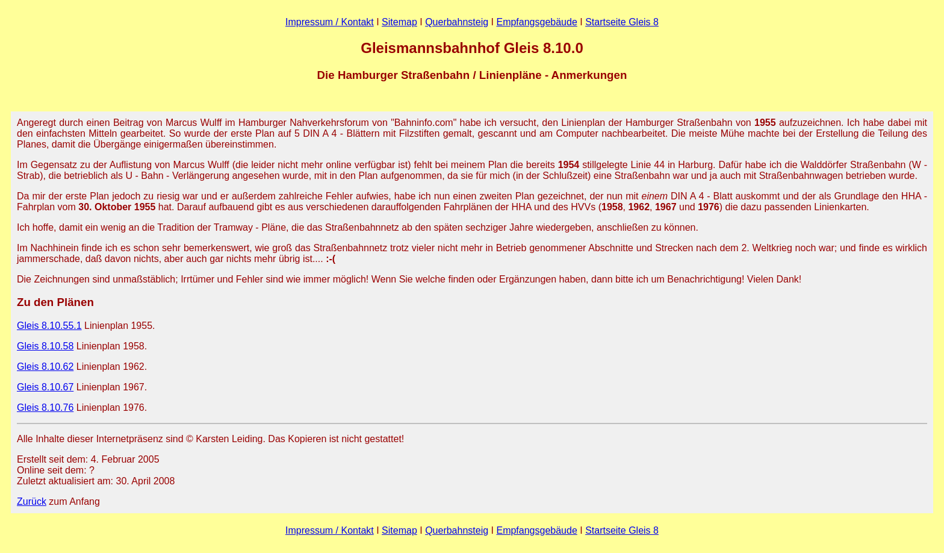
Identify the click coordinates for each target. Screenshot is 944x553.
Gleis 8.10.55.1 (49, 325)
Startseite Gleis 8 (622, 22)
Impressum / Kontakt (329, 22)
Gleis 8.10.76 (45, 407)
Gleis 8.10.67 (45, 387)
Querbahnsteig (456, 22)
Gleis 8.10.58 (45, 346)
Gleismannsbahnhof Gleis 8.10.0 (472, 48)
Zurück (31, 501)
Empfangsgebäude (536, 22)
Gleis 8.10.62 (45, 366)
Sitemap (399, 22)
